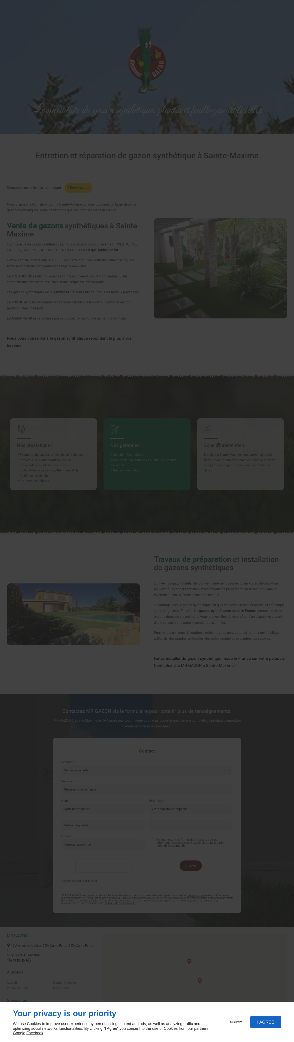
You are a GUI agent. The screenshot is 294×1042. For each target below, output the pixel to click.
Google (19, 1033)
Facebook (34, 1033)
